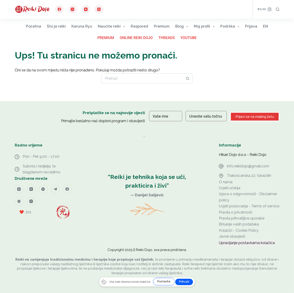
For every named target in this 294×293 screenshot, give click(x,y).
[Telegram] (55, 189)
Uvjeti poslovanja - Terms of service (249, 206)
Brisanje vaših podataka (239, 224)
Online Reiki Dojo (136, 38)
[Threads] (99, 9)
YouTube (189, 38)
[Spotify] (43, 189)
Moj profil (205, 26)
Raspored (139, 26)
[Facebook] (59, 9)
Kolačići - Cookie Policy (239, 230)
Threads (166, 38)
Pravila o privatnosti (235, 212)
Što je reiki (56, 26)
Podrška (230, 26)
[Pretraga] (277, 9)
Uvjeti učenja (229, 188)
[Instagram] (72, 9)
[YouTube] (86, 9)
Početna (33, 26)
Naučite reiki (112, 26)
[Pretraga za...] (142, 78)
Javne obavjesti (232, 236)
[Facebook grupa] (19, 201)
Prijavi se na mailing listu (254, 117)
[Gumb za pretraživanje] (188, 78)
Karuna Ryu (81, 26)
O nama (225, 182)
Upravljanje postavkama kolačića (247, 243)
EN (265, 26)
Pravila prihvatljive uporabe (241, 218)
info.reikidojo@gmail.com (248, 166)
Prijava (251, 26)
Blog (182, 26)
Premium (162, 26)
